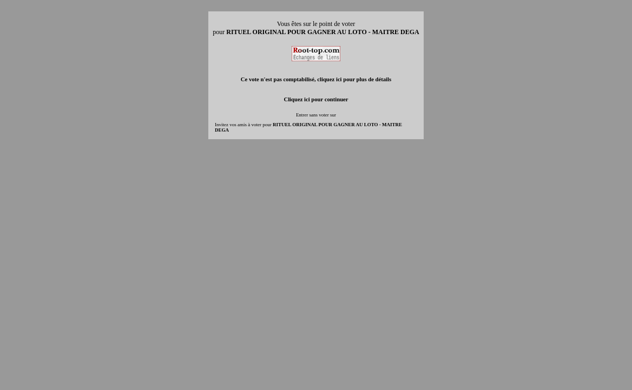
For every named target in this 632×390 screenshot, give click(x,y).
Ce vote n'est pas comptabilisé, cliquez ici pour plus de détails (316, 79)
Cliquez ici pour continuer (316, 99)
